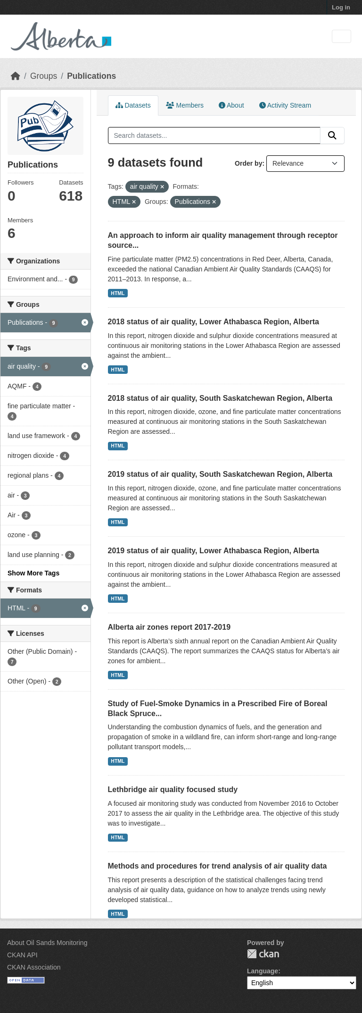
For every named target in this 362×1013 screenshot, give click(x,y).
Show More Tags (33, 573)
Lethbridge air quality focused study (173, 789)
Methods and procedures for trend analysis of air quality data (217, 866)
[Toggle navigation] (341, 36)
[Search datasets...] (214, 135)
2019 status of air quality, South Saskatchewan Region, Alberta (220, 474)
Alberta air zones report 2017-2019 (169, 627)
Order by (248, 163)
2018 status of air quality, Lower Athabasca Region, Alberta (213, 322)
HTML (117, 293)
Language (262, 971)
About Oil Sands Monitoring (47, 942)
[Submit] (332, 135)
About (231, 105)
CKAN (263, 954)
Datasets (133, 105)
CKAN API (22, 955)
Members (185, 105)
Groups (43, 76)
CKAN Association (34, 967)
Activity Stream (285, 105)
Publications (91, 76)
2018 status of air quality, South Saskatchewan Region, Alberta (220, 398)
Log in (341, 7)
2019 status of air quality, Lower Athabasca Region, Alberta (213, 551)
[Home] (15, 76)
